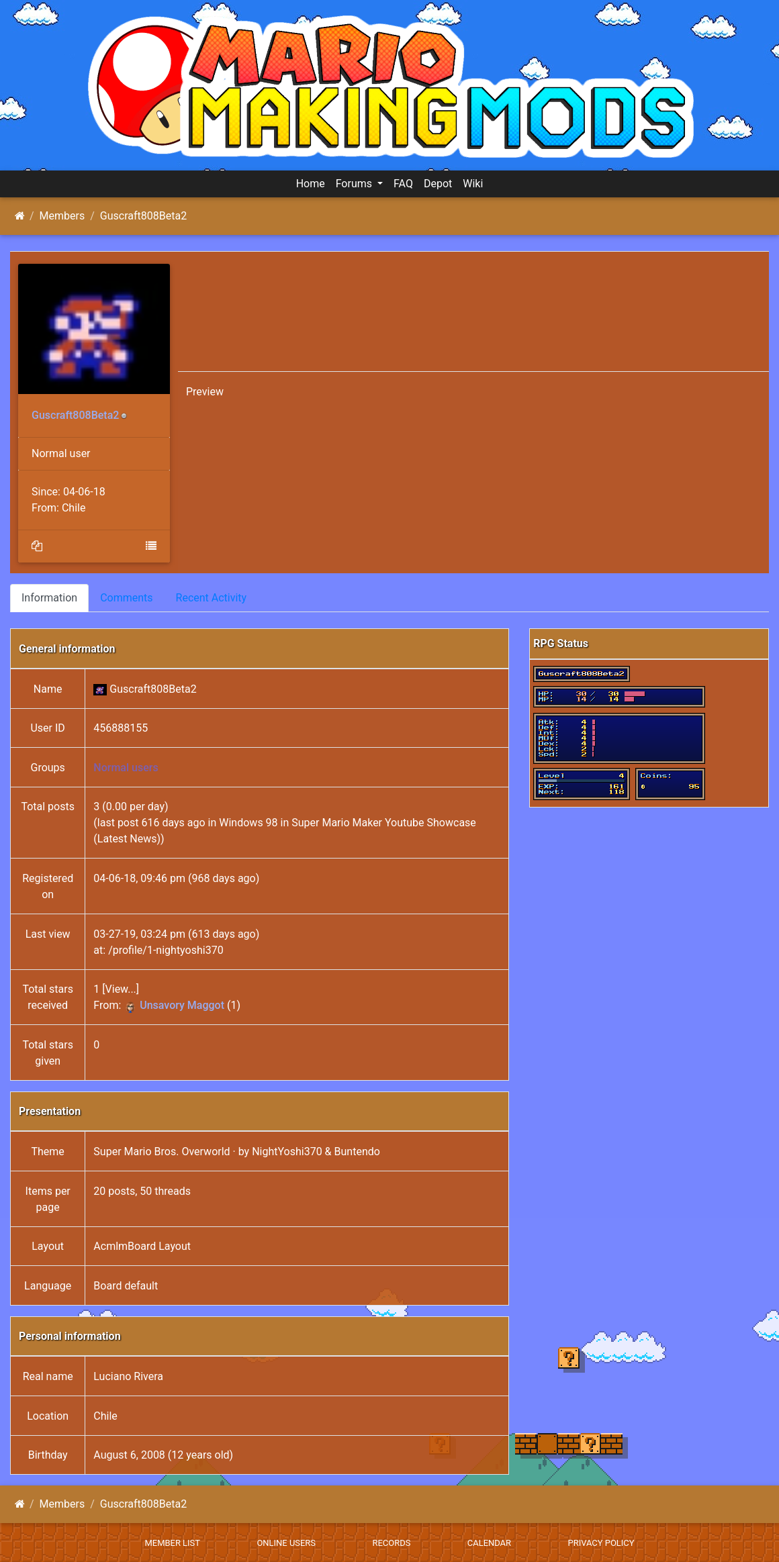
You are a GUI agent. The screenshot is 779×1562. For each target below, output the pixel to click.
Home (310, 183)
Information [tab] (49, 597)
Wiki (473, 183)
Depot (438, 183)
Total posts (48, 806)
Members (62, 215)
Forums (355, 183)
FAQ (403, 183)
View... (120, 989)
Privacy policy (600, 1543)
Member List (172, 1543)
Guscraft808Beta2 (143, 215)
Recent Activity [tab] (211, 597)
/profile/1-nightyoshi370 (166, 950)
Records (391, 1543)
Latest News (127, 838)
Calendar (489, 1543)
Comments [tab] (126, 597)
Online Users (286, 1543)
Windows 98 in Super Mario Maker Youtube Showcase (347, 822)
